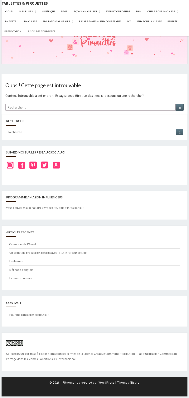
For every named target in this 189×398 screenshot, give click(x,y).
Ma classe (30, 21)
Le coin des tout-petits (41, 31)
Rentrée (172, 21)
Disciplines (26, 11)
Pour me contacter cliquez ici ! (29, 315)
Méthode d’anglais (21, 270)
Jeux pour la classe (149, 21)
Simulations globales (56, 21)
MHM (139, 11)
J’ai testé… (11, 21)
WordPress (106, 382)
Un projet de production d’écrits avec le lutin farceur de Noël (48, 253)
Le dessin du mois (20, 278)
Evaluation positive (118, 11)
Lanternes (16, 261)
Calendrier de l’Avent (22, 244)
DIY (129, 21)
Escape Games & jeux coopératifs (100, 21)
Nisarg (135, 382)
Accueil (9, 11)
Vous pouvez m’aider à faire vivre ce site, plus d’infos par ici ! (45, 208)
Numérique (48, 11)
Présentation (12, 31)
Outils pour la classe (161, 11)
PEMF (64, 11)
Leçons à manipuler (85, 11)
